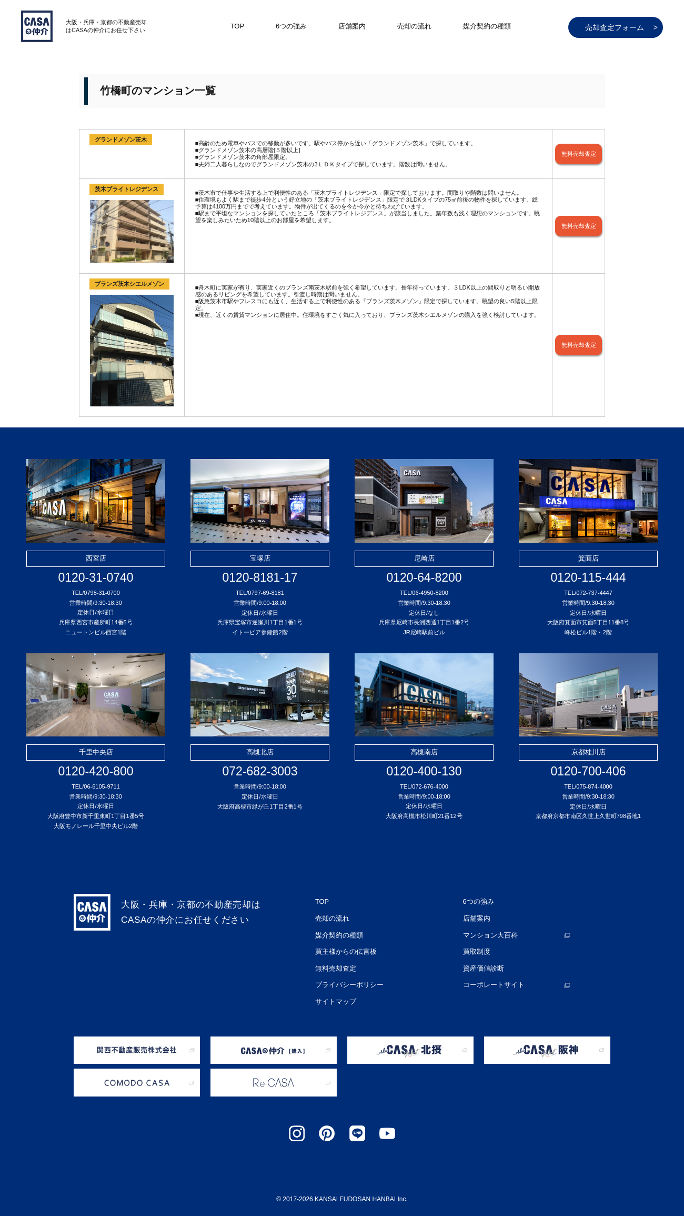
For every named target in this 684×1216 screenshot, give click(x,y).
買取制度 (475, 946)
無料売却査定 (578, 154)
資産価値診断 (482, 960)
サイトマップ (334, 990)
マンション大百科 (488, 931)
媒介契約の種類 (487, 26)
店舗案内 (352, 26)
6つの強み (291, 26)
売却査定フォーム (621, 27)
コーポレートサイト (491, 975)
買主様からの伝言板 (343, 946)
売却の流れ (414, 26)
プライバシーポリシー (346, 975)
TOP (237, 26)
